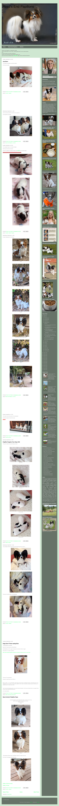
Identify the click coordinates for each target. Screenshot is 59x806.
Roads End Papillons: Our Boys (49, 495)
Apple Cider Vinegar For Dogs (48, 463)
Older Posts (36, 792)
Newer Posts (6, 792)
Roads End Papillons (51, 494)
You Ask (51, 501)
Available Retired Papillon (51, 481)
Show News (45, 500)
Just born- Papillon (8, 93)
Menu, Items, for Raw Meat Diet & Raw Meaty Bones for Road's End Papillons (52, 409)
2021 (44, 352)
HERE (18, 150)
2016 (44, 359)
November (46, 319)
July (45, 342)
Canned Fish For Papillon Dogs (49, 81)
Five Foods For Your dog (47, 466)
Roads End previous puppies (51, 499)
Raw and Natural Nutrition (47, 471)
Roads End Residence (49, 497)
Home (4, 46)
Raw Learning (45, 462)
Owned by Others (8, 437)
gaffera (31, 802)
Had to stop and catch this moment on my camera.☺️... (50, 325)
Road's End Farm (53, 491)
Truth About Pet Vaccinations (48, 473)
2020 (44, 354)
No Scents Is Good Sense (47, 450)
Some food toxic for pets (47, 447)
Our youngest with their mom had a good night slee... (50, 336)
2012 (44, 365)
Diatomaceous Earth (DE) (47, 467)
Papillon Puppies (8, 542)
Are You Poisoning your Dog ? (48, 461)
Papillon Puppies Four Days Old (11, 442)
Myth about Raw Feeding (47, 458)
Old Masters (51, 486)
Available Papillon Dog (51, 373)
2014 (44, 362)
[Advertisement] (20, 102)
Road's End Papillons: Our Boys (50, 492)
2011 (44, 366)
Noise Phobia (45, 455)
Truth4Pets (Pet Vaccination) (48, 474)
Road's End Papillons (18, 6)
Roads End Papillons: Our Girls (50, 496)
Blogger (38, 802)
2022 (44, 316)
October (46, 320)
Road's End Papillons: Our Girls (10, 142)
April (45, 346)
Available (44, 480)
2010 (44, 368)
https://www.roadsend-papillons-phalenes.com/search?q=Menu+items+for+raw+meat (16, 652)
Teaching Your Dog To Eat (47, 452)
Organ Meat (45, 456)
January (46, 350)
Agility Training (52, 479)
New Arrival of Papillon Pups (10, 697)
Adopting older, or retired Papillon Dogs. (52, 387)
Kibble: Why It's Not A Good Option (49, 451)
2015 (44, 361)
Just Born (5, 61)
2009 (44, 369)
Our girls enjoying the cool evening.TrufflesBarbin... (48, 330)
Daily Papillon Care (48, 482)
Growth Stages (49, 485)
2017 (44, 358)
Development (46, 483)
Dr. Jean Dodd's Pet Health (47, 460)
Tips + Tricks (47, 501)
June (45, 343)
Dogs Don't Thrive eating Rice (11, 643)
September (46, 322)
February (46, 349)
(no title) (49, 381)
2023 (44, 315)
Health (6, 694)
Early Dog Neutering (46, 472)
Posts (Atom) (9, 794)
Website (21, 46)
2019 (44, 355)
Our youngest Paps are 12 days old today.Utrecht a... (50, 328)
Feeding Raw (45, 468)
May (45, 345)
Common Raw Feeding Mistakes (48, 457)
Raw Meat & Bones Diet (12, 694)
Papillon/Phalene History (47, 490)
